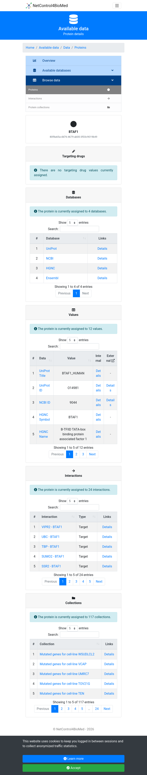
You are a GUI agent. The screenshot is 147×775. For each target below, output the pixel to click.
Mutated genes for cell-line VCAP (63, 664)
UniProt (51, 249)
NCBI (49, 258)
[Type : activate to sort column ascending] (86, 517)
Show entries (73, 223)
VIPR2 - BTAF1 (52, 527)
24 (97, 709)
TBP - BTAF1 (50, 547)
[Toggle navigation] (117, 6)
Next (92, 454)
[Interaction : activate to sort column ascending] (57, 517)
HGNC (50, 268)
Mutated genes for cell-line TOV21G (65, 684)
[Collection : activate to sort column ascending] (69, 644)
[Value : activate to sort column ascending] (73, 358)
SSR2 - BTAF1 (51, 566)
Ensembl (52, 278)
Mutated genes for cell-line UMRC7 (64, 674)
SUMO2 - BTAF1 (53, 556)
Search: (73, 229)
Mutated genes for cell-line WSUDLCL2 (67, 654)
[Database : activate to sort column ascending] (66, 238)
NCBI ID (44, 402)
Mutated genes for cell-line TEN (62, 693)
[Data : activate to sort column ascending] (45, 358)
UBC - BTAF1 (51, 537)
